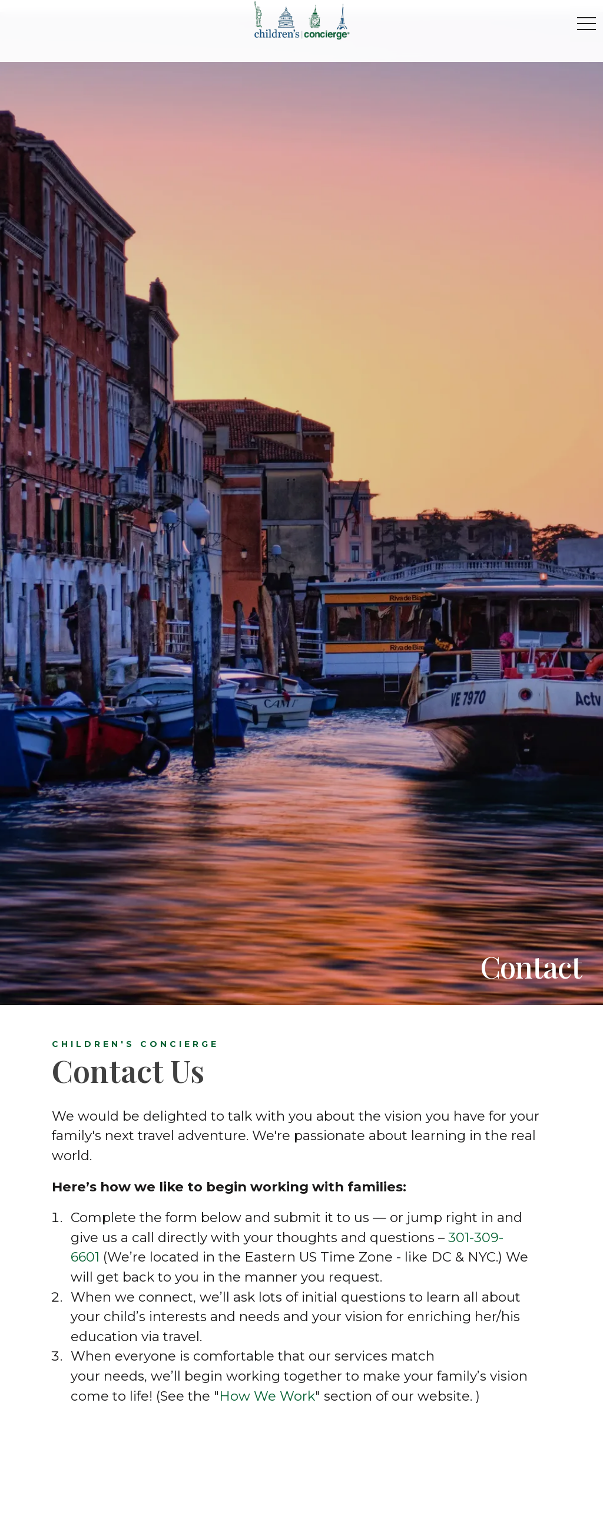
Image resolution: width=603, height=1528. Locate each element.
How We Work (267, 1396)
